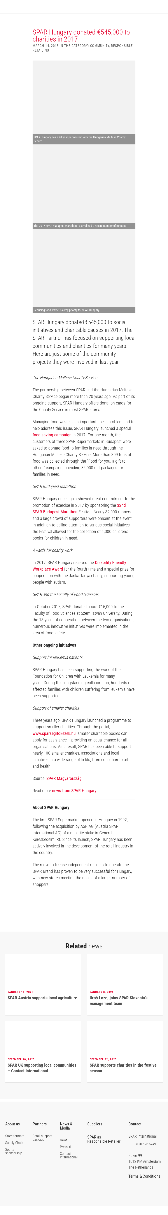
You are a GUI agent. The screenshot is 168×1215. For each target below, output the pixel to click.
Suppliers (96, 1132)
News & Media (66, 1135)
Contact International (68, 1164)
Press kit (66, 1156)
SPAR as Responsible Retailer (104, 1150)
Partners (41, 1132)
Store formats (14, 1145)
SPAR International (153, 7)
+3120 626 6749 (142, 1153)
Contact (137, 1132)
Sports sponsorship (13, 1160)
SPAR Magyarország (64, 787)
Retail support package (42, 1146)
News (63, 1149)
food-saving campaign (52, 443)
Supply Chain (14, 1152)
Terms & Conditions (144, 1187)
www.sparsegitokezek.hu (54, 742)
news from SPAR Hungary (74, 799)
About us (14, 1132)
